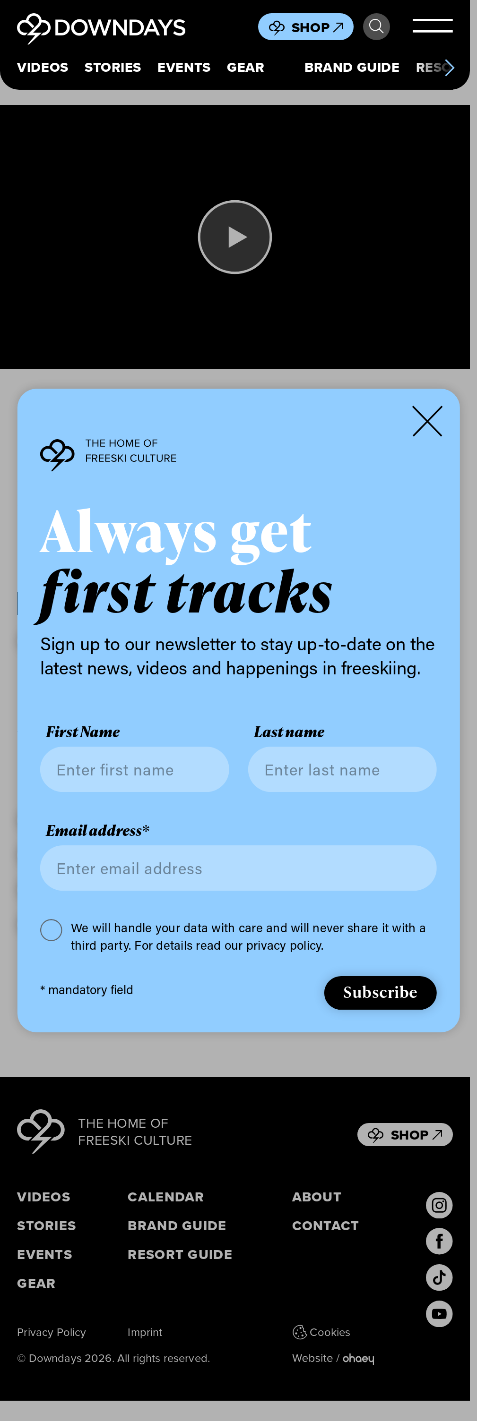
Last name (289, 731)
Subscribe (380, 991)
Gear (245, 67)
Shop (317, 27)
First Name (83, 731)
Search (376, 26)
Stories (113, 67)
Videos (42, 67)
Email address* (97, 830)
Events (183, 67)
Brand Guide (351, 67)
